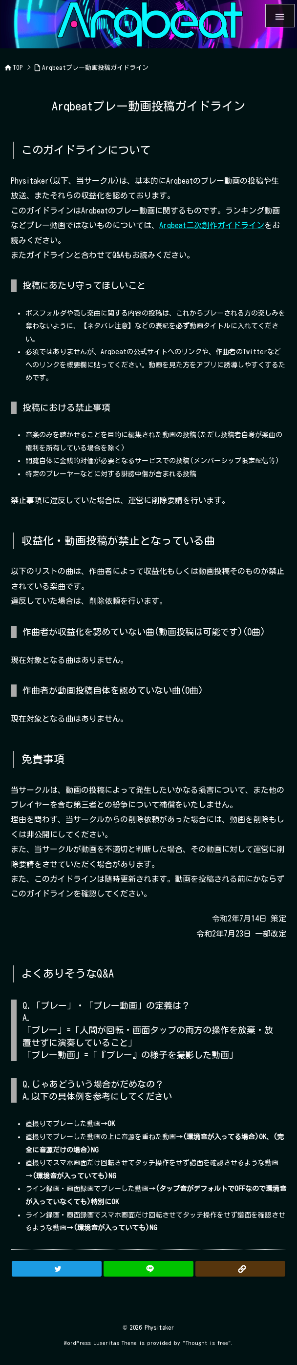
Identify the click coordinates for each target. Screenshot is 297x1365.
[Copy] (240, 1269)
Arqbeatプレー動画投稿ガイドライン (95, 67)
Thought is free (207, 1342)
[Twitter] (57, 1269)
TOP (18, 67)
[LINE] (148, 1269)
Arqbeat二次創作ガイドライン (211, 225)
